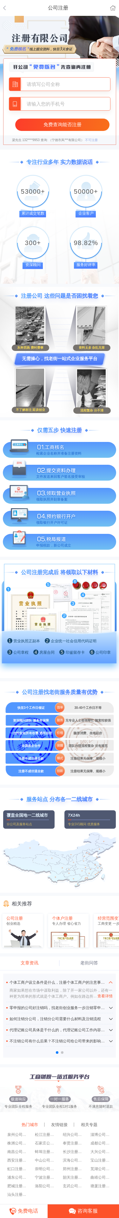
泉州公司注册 (18, 1134)
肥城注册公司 (18, 1186)
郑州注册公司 (73, 1169)
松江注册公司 (45, 1134)
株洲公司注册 (18, 1143)
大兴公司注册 (101, 1152)
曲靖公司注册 (101, 1177)
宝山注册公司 (101, 1160)
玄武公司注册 (73, 1186)
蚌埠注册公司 (45, 1152)
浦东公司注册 (18, 1177)
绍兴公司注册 (73, 1134)
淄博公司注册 (101, 1134)
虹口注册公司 (18, 1169)
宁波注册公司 (45, 1177)
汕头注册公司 (18, 1194)
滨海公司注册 (73, 1160)
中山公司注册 (45, 1160)
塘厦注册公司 (101, 1186)
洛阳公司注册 (45, 1186)
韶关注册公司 (73, 1177)
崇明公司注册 (45, 1169)
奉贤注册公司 (73, 1143)
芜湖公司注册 (101, 1169)
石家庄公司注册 (45, 1143)
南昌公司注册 (18, 1152)
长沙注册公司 (73, 1152)
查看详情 (103, 996)
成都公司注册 (101, 1143)
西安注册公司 (18, 1160)
